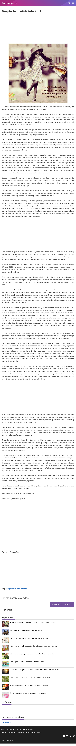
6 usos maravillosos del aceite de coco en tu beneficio (29, 638)
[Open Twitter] (67, 736)
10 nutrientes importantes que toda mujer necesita (29, 685)
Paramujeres (6, 722)
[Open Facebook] (64, 736)
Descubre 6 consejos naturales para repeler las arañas (30, 677)
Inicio (2, 729)
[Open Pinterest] (74, 736)
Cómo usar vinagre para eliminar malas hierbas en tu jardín (32, 654)
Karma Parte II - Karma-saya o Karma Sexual (26, 630)
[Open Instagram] (70, 736)
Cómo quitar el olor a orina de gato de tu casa (27, 662)
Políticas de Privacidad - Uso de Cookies (20, 729)
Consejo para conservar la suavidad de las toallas (28, 693)
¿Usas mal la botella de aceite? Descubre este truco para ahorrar (33, 646)
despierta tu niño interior (16, 589)
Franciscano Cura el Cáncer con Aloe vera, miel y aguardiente (32, 622)
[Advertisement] (38, 28)
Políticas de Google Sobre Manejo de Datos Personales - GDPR (21, 732)
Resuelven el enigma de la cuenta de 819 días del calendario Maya (34, 670)
